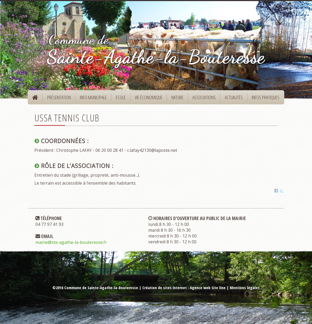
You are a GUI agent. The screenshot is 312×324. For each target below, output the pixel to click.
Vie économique (146, 99)
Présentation (57, 99)
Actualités (234, 97)
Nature (176, 99)
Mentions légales (245, 287)
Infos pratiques (264, 99)
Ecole (119, 99)
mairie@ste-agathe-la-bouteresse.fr (71, 242)
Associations (204, 97)
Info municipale (91, 99)
